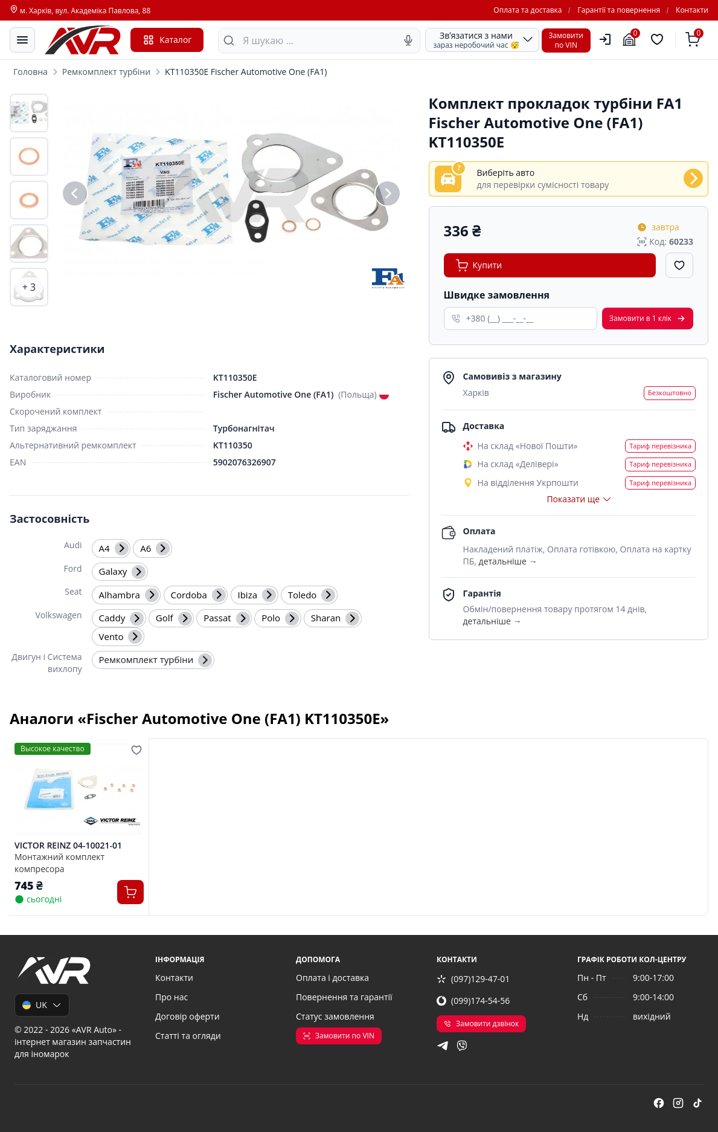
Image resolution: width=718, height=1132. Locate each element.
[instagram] (678, 1105)
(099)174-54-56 (473, 1000)
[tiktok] (697, 1105)
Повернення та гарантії (344, 997)
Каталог (167, 40)
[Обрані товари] (659, 40)
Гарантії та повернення (618, 10)
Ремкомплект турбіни (106, 71)
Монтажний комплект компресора (59, 862)
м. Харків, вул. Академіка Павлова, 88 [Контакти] (80, 10)
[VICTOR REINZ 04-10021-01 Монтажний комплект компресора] (79, 789)
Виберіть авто (506, 173)
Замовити (647, 318)
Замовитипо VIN (566, 40)
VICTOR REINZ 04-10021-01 (68, 845)
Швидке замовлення (497, 295)
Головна (30, 71)
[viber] (462, 1047)
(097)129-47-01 (473, 979)
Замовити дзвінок (481, 1023)
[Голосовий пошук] (408, 40)
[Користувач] (605, 39)
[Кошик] (694, 40)
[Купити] (130, 892)
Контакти (692, 10)
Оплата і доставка (332, 977)
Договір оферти (187, 1016)
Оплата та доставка (527, 10)
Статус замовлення (335, 1016)
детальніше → (508, 561)
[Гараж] (631, 40)
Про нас (171, 997)
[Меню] (22, 40)
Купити (479, 265)
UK (42, 1005)
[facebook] (659, 1105)
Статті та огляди (188, 1035)
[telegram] (443, 1047)
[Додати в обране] (679, 265)
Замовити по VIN (338, 1035)
